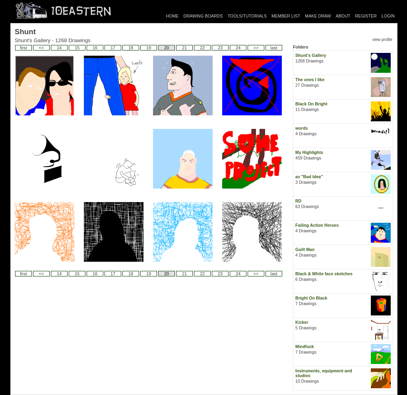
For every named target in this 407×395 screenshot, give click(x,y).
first (23, 47)
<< (41, 47)
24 (238, 47)
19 (148, 47)
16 (95, 47)
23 (220, 47)
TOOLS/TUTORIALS (247, 16)
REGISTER (365, 16)
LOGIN (388, 16)
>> (256, 47)
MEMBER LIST (285, 16)
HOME (172, 16)
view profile (382, 39)
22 (202, 47)
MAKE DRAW (318, 16)
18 (130, 47)
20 (166, 47)
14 (59, 47)
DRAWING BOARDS (203, 16)
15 (77, 47)
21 (184, 47)
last (273, 47)
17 (112, 47)
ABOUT (343, 16)
